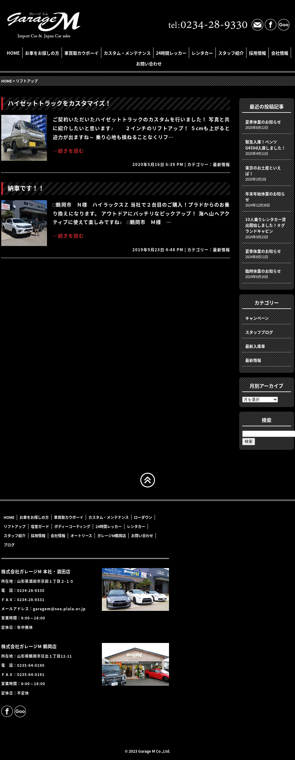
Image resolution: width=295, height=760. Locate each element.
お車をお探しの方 (42, 53)
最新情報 (221, 164)
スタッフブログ (259, 332)
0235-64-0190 (31, 665)
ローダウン (143, 517)
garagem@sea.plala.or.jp (59, 608)
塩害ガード (40, 526)
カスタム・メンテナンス (127, 53)
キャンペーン (257, 318)
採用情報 (257, 53)
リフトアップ (15, 526)
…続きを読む (68, 150)
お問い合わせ (149, 64)
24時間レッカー (171, 53)
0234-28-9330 (31, 590)
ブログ (9, 545)
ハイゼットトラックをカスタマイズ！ (59, 103)
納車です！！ (26, 188)
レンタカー (202, 53)
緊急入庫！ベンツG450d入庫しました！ (265, 144)
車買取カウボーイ (81, 53)
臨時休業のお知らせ (263, 271)
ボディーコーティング (72, 526)
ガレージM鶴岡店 (111, 535)
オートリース (81, 535)
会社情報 (279, 53)
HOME (13, 53)
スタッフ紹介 (231, 53)
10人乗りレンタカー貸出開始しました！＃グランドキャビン (265, 225)
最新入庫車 (255, 346)
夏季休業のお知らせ (263, 122)
